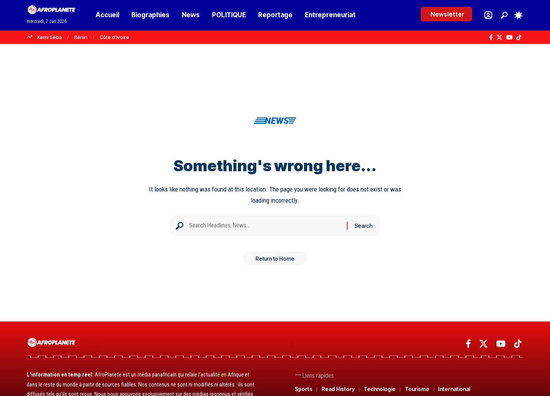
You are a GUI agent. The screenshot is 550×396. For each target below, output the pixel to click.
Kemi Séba (49, 37)
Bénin (80, 37)
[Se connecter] (488, 15)
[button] (504, 15)
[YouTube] (509, 37)
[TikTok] (518, 37)
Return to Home (275, 261)
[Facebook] (491, 37)
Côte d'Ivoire (114, 37)
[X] (499, 37)
